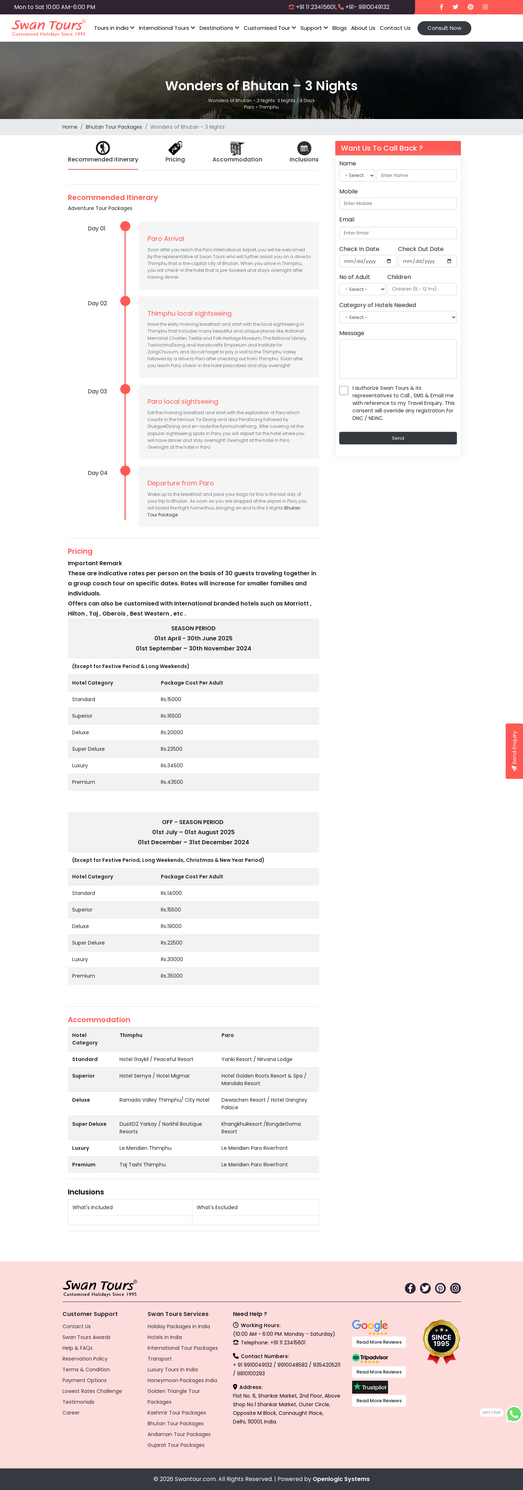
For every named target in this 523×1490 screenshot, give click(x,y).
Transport (160, 1358)
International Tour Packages (183, 1348)
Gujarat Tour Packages (176, 1445)
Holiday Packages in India (179, 1326)
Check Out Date (421, 249)
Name (347, 163)
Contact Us (395, 28)
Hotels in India (165, 1337)
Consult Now (444, 28)
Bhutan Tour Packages (114, 127)
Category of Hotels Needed (377, 305)
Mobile (348, 191)
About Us (363, 28)
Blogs (339, 28)
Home (70, 127)
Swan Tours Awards (86, 1337)
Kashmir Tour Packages (177, 1412)
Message (351, 333)
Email (346, 219)
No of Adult (354, 277)
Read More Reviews (379, 1342)
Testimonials (78, 1402)
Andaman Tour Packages (179, 1434)
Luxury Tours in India (173, 1369)
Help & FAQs (77, 1348)
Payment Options (84, 1380)
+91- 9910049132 (367, 7)
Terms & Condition (86, 1369)
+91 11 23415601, (316, 7)
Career (71, 1412)
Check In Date (359, 249)
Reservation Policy (85, 1358)
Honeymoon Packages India (182, 1380)
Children (399, 277)
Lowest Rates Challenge (92, 1391)
